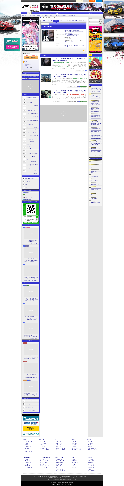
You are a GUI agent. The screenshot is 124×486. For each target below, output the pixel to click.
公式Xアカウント (29, 1)
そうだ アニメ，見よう (31, 132)
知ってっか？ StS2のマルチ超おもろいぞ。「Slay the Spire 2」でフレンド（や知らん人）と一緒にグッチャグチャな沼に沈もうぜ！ (31, 318)
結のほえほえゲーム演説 (32, 139)
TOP (24, 13)
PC (29, 13)
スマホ (51, 13)
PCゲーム (27, 192)
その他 (89, 469)
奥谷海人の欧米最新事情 (32, 97)
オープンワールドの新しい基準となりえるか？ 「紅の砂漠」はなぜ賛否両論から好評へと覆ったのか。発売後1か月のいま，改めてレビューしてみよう (31, 300)
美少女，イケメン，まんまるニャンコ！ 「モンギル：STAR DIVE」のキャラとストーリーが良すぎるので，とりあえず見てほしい (31, 242)
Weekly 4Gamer (30, 99)
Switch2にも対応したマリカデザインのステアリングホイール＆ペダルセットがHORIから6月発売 (96, 117)
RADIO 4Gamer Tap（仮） (32, 129)
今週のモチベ (29, 102)
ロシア (80, 45)
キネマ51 (28, 168)
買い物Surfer (29, 159)
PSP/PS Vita (89, 439)
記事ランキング (28, 451)
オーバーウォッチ (95, 180)
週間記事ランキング (29, 178)
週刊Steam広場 (30, 124)
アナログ (82, 13)
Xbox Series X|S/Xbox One (30, 194)
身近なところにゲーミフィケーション (32, 165)
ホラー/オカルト (74, 45)
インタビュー (40, 15)
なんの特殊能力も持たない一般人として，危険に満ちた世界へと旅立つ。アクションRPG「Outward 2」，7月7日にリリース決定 (96, 130)
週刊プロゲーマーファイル (32, 105)
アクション (67, 41)
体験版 (46, 15)
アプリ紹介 (59, 465)
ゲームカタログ (71, 15)
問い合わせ (46, 1)
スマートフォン (59, 457)
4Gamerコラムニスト (31, 150)
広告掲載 (71, 482)
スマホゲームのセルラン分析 (32, 117)
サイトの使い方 (38, 1)
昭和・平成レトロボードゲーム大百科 (32, 147)
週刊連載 (27, 448)
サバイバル (67, 45)
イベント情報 (91, 460)
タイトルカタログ (44, 449)
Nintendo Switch (28, 199)
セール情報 (59, 464)
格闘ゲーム (90, 462)
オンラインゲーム (29, 441)
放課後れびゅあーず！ (31, 170)
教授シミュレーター (95, 184)
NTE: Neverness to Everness (96, 166)
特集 (26, 65)
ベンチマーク (75, 467)
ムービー (52, 15)
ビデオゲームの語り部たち (32, 153)
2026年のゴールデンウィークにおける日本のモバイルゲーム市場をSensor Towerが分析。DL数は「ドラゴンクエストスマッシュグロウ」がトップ (96, 150)
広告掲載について (29, 407)
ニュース (27, 64)
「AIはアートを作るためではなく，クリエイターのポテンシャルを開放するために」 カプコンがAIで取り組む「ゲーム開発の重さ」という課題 (31, 357)
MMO (72, 41)
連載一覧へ (36, 173)
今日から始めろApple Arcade (32, 141)
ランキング (99, 0)
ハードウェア (70, 13)
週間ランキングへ (98, 153)
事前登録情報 (59, 462)
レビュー (24, 15)
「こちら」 (69, 477)
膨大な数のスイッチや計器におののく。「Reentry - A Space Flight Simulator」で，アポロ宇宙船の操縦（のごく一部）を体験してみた (31, 279)
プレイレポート (31, 15)
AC (77, 13)
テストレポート (76, 460)
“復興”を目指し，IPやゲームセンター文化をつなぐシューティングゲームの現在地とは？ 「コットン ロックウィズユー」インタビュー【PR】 (31, 395)
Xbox (34, 13)
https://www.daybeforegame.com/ (72, 30)
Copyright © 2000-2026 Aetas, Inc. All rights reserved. (62, 484)
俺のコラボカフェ (30, 144)
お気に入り (85, 0)
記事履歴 (92, 0)
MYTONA (67, 34)
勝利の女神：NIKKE (95, 202)
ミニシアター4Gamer (31, 156)
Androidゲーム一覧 (60, 470)
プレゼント (27, 181)
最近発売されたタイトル (61, 15)
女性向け (58, 13)
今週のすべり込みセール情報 (32, 121)
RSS (23, 1)
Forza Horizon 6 (94, 198)
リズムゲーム (91, 467)
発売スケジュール (44, 448)
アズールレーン (94, 176)
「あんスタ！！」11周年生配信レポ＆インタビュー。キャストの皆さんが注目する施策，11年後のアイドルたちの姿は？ (31, 376)
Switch (46, 13)
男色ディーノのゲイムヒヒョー (32, 114)
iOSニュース (59, 459)
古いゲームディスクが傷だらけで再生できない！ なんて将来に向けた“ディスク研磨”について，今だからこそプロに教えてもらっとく (31, 260)
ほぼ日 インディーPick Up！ (32, 127)
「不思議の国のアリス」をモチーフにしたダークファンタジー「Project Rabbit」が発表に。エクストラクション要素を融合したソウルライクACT (96, 103)
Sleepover (93, 194)
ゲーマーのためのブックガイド (32, 136)
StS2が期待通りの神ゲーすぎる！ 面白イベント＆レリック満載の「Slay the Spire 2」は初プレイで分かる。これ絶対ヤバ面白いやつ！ (31, 337)
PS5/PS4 (40, 13)
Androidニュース (60, 460)
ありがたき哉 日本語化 (31, 161)
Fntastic (66, 35)
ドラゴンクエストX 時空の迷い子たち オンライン (96, 189)
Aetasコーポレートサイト (30, 410)
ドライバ (27, 187)
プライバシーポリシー (30, 400)
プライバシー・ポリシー (62, 482)
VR (63, 13)
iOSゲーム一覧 (59, 469)
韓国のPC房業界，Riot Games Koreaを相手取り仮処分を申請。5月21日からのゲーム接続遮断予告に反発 (96, 123)
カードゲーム (91, 464)
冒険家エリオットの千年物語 (96, 172)
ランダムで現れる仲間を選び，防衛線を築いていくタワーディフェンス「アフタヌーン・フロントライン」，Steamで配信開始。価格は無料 (96, 143)
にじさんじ (93, 161)
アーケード (89, 457)
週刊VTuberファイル (31, 110)
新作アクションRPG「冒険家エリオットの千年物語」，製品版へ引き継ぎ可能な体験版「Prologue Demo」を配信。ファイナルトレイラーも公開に (96, 110)
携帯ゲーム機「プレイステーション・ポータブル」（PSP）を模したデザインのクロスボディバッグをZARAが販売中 (96, 90)
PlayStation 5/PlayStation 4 (30, 197)
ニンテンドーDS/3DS (44, 457)
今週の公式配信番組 (31, 108)
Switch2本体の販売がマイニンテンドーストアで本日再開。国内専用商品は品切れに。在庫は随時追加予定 (96, 137)
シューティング (91, 465)
